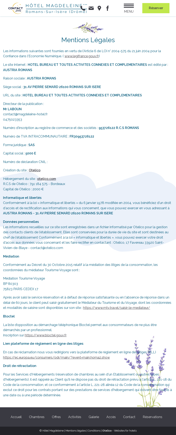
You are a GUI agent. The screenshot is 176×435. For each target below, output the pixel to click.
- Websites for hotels (119, 430)
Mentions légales (76, 430)
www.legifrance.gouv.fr (82, 56)
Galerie (94, 417)
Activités (74, 417)
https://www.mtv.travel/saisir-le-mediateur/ (116, 308)
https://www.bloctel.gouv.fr (46, 335)
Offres (56, 417)
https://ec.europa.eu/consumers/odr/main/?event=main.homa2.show (56, 357)
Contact (129, 417)
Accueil (16, 417)
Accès (111, 417)
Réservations (152, 417)
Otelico (34, 170)
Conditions (94, 430)
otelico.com (46, 179)
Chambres (37, 417)
